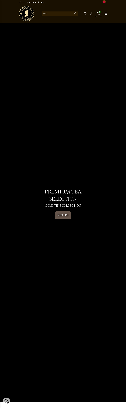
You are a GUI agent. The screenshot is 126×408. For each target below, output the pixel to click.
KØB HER (63, 215)
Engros (42, 2)
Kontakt (31, 2)
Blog (22, 2)
